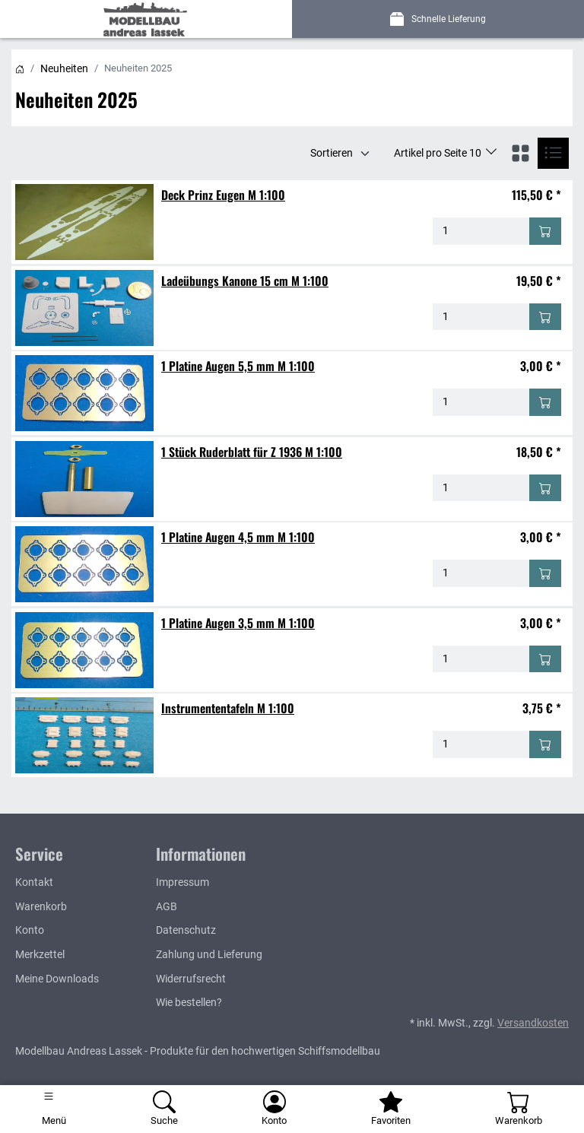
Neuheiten (64, 68)
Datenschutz (186, 930)
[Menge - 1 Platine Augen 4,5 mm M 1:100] (481, 573)
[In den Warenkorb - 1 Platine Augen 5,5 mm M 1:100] (545, 402)
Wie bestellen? (189, 1002)
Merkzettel (40, 954)
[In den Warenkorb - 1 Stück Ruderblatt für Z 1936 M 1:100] (545, 488)
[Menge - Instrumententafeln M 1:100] (481, 744)
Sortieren (331, 153)
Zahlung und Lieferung (209, 954)
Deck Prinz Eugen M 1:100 (223, 195)
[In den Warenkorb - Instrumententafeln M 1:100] (545, 744)
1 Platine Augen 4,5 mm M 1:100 (238, 537)
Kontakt (34, 882)
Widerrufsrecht (191, 979)
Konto (29, 930)
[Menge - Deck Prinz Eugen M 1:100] (481, 231)
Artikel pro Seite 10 (439, 153)
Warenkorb (41, 906)
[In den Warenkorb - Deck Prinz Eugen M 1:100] (545, 231)
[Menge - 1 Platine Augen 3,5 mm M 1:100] (481, 659)
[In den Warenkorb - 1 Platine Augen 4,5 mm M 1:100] (545, 573)
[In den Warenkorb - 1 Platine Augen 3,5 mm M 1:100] (545, 659)
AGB (166, 906)
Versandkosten (533, 1023)
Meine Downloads (57, 979)
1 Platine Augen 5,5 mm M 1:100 (238, 366)
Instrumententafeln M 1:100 (227, 708)
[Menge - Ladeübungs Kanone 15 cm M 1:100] (481, 317)
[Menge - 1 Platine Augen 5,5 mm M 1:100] (481, 402)
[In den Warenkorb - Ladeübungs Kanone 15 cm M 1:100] (545, 317)
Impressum (182, 882)
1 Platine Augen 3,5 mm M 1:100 (238, 623)
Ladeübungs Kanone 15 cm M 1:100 (244, 280)
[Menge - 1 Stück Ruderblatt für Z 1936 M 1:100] (481, 488)
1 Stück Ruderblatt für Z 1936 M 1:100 (251, 452)
